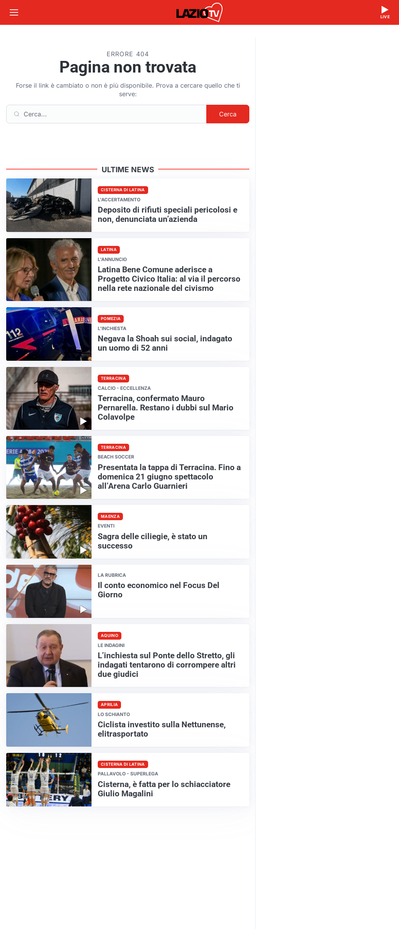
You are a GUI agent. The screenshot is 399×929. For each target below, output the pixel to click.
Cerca (228, 114)
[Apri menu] (14, 12)
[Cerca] (106, 114)
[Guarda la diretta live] (385, 12)
